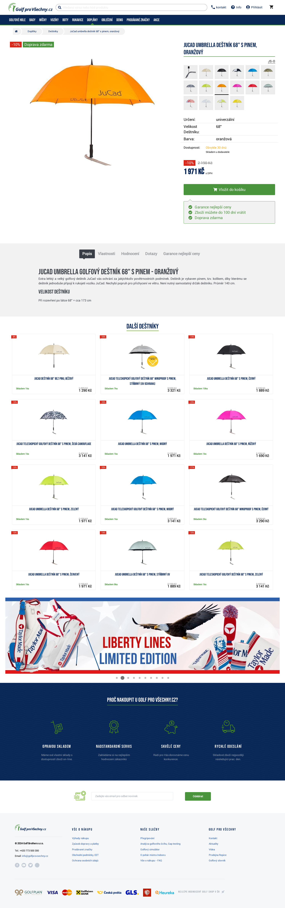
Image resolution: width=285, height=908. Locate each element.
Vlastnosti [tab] (106, 253)
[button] (117, 678)
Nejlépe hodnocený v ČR (199, 891)
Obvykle (216, 147)
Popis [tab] (87, 253)
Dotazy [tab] (151, 253)
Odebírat (198, 796)
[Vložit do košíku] (229, 189)
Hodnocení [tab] (130, 253)
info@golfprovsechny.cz (35, 856)
